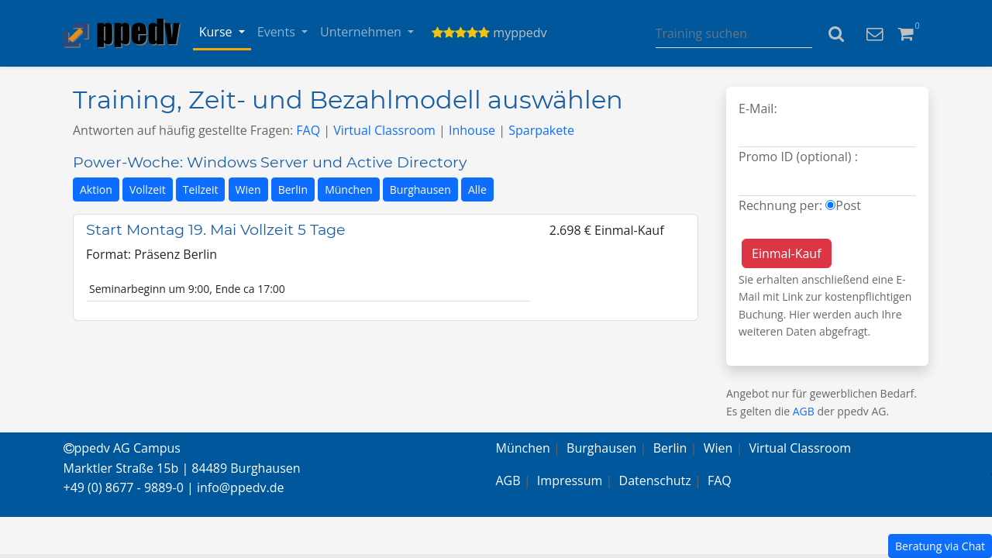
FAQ (308, 130)
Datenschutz (655, 480)
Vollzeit (147, 189)
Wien (248, 189)
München (349, 189)
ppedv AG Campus (122, 447)
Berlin (293, 189)
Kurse (217, 31)
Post (848, 205)
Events (277, 31)
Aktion (96, 189)
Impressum (569, 480)
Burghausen (420, 189)
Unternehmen (362, 31)
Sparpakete (541, 130)
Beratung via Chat (940, 546)
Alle (477, 189)
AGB (804, 411)
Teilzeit (201, 189)
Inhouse (472, 130)
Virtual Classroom (384, 130)
